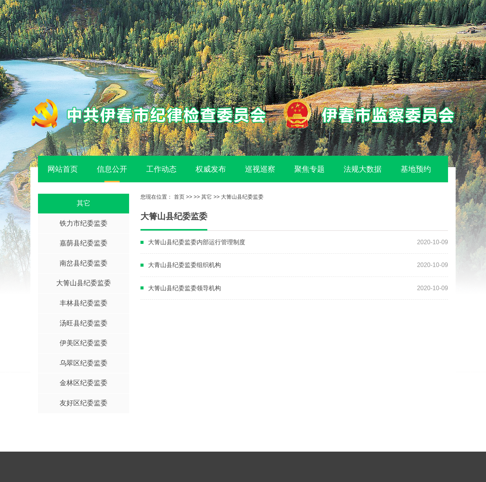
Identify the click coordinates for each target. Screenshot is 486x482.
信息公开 (112, 169)
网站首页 (62, 169)
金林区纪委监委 (83, 383)
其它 (83, 203)
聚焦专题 (309, 169)
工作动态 (161, 169)
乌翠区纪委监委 (83, 363)
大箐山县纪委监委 (83, 283)
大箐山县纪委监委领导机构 (184, 288)
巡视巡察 (260, 169)
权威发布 (211, 169)
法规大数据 (363, 169)
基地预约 (416, 169)
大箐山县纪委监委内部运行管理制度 (196, 242)
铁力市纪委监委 (83, 223)
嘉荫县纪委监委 (83, 243)
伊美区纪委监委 (83, 343)
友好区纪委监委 (83, 403)
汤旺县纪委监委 (83, 323)
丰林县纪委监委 (83, 303)
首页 (179, 197)
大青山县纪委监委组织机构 (184, 265)
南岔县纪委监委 (83, 263)
